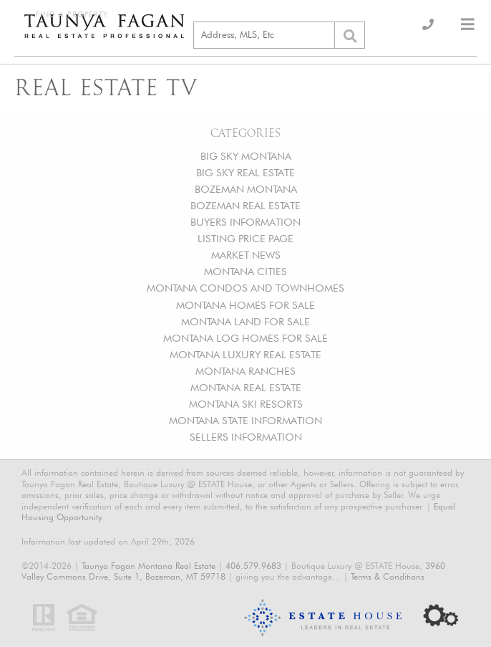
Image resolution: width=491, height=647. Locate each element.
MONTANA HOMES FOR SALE (245, 305)
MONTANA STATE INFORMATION (245, 420)
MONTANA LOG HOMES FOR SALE (245, 338)
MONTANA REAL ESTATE (245, 387)
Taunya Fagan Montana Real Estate (148, 565)
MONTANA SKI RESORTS (246, 404)
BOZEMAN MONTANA (246, 189)
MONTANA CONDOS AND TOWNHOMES (245, 288)
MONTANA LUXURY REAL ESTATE (245, 354)
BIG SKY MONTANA (245, 156)
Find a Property (72, 14)
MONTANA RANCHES (245, 371)
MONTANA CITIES (245, 271)
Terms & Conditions (387, 576)
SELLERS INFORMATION (246, 437)
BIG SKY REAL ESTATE (245, 172)
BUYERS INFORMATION (245, 222)
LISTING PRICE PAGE (245, 238)
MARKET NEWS (246, 255)
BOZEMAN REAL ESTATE (245, 205)
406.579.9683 (253, 565)
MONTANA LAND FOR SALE (245, 321)
